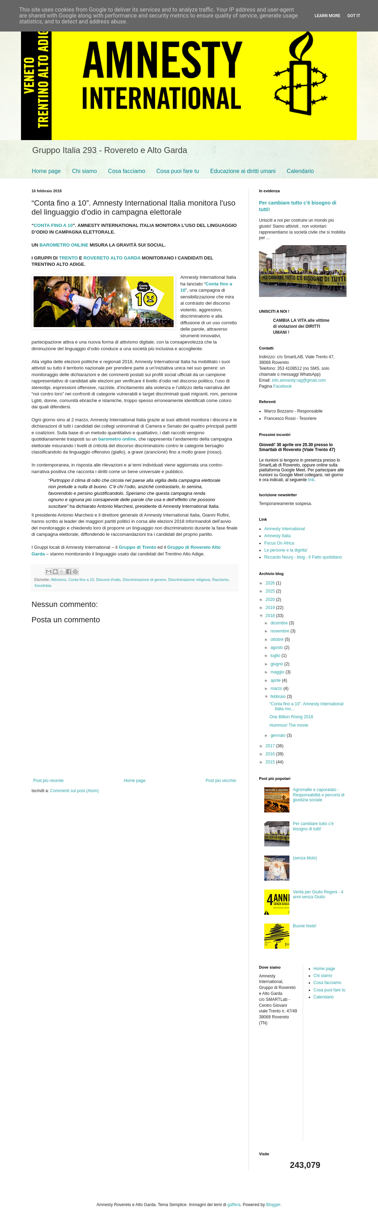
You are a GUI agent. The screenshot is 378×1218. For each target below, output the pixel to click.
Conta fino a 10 (81, 579)
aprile (276, 680)
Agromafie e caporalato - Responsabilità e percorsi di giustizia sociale (318, 794)
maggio (278, 672)
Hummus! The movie (289, 725)
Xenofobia (42, 585)
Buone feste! (304, 925)
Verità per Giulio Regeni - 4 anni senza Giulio (318, 894)
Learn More (328, 15)
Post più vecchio (221, 780)
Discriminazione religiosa (189, 579)
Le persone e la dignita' (286, 550)
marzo (277, 688)
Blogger (273, 1204)
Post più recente (48, 780)
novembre (280, 631)
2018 (271, 615)
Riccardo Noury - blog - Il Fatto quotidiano (303, 557)
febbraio (279, 696)
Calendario (300, 171)
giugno (277, 664)
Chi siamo (84, 171)
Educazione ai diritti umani (243, 171)
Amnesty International (284, 528)
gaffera (233, 1204)
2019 (271, 607)
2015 (271, 762)
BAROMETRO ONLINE (64, 245)
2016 (271, 754)
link (311, 479)
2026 (271, 583)
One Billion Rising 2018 (291, 716)
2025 (271, 591)
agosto (277, 647)
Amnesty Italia (277, 535)
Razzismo (220, 579)
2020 (271, 599)
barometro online (117, 439)
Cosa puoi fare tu (177, 171)
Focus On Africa (279, 543)
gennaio (279, 735)
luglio (276, 655)
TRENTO (68, 258)
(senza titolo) (305, 858)
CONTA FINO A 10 (53, 225)
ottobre (278, 639)
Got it (353, 15)
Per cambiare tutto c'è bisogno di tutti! (313, 826)
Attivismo (58, 579)
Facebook (282, 386)
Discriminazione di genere (144, 579)
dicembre (280, 623)
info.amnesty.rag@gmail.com (299, 380)
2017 (271, 745)
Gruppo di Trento (137, 547)
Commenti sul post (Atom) (74, 790)
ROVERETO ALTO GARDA (112, 258)
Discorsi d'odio (108, 579)
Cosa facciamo (126, 171)
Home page (46, 171)
